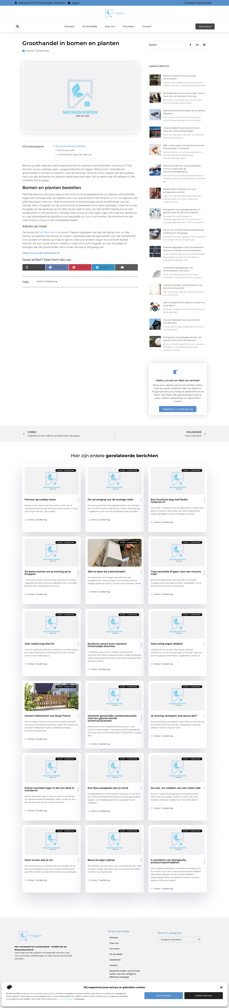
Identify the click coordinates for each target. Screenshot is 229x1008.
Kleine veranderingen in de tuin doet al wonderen (49, 789)
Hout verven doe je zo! (39, 860)
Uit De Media (89, 26)
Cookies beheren (203, 995)
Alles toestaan (163, 995)
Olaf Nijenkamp (47, 232)
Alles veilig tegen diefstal (167, 643)
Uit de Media (116, 954)
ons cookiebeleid (66, 999)
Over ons (110, 26)
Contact (146, 26)
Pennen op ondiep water (40, 499)
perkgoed (87, 216)
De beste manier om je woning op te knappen (48, 572)
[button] (221, 987)
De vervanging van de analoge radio (110, 499)
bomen (114, 198)
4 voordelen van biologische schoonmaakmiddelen (168, 861)
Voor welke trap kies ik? (40, 643)
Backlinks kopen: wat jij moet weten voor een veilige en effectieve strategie (125, 974)
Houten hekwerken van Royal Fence (47, 715)
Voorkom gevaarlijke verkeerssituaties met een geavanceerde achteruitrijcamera (112, 718)
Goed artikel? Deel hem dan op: (75, 154)
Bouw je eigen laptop (101, 860)
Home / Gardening (37, 50)
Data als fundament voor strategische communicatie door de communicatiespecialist (182, 168)
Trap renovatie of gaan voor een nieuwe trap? (176, 572)
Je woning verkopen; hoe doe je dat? (174, 715)
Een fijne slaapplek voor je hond (108, 788)
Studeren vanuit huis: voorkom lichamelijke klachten (107, 645)
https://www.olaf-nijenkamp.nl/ (41, 252)
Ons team (128, 26)
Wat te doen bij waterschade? (106, 571)
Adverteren (115, 959)
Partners (69, 26)
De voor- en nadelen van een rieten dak (176, 788)
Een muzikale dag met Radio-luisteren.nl (169, 500)
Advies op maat (66, 150)
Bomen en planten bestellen (71, 146)
